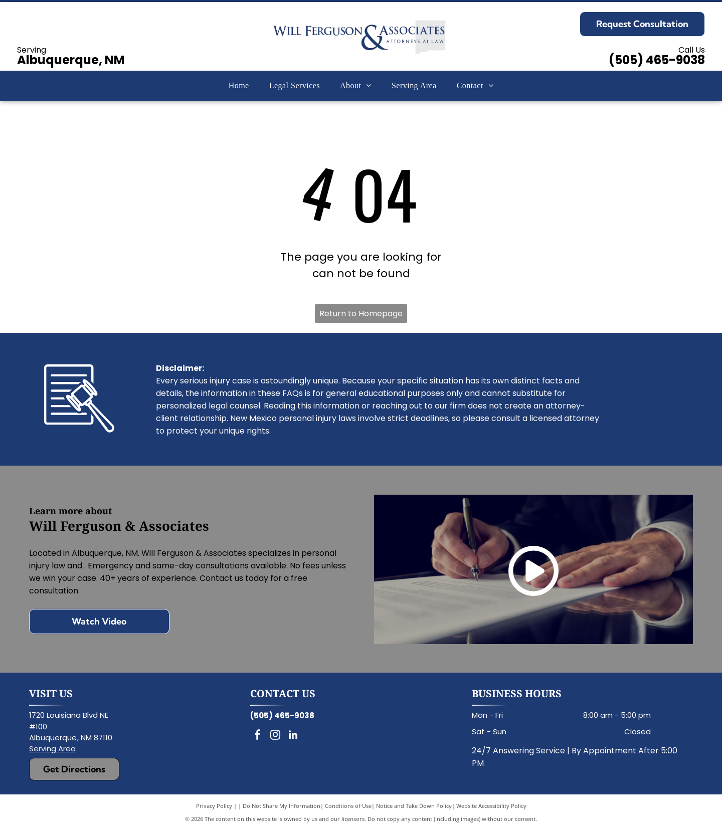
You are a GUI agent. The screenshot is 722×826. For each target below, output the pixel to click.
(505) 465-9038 (657, 60)
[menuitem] (239, 85)
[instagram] (275, 736)
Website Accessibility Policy (491, 805)
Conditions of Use (348, 805)
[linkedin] (292, 736)
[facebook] (257, 736)
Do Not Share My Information (281, 805)
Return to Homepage (361, 313)
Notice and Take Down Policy (414, 805)
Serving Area (52, 748)
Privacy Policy (214, 805)
